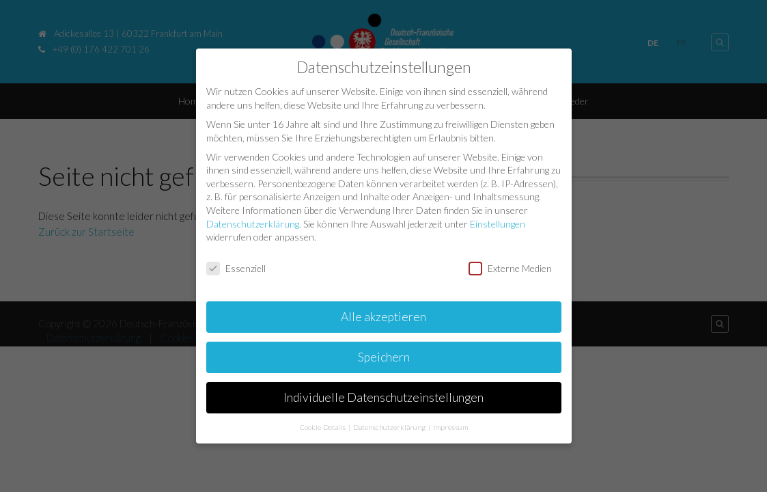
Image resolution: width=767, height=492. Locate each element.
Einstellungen (497, 222)
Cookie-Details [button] (323, 426)
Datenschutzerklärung (252, 222)
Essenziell (236, 267)
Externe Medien (510, 267)
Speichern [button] (384, 355)
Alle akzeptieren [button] (383, 315)
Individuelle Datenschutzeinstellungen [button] (383, 396)
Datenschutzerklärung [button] (390, 426)
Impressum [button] (450, 426)
